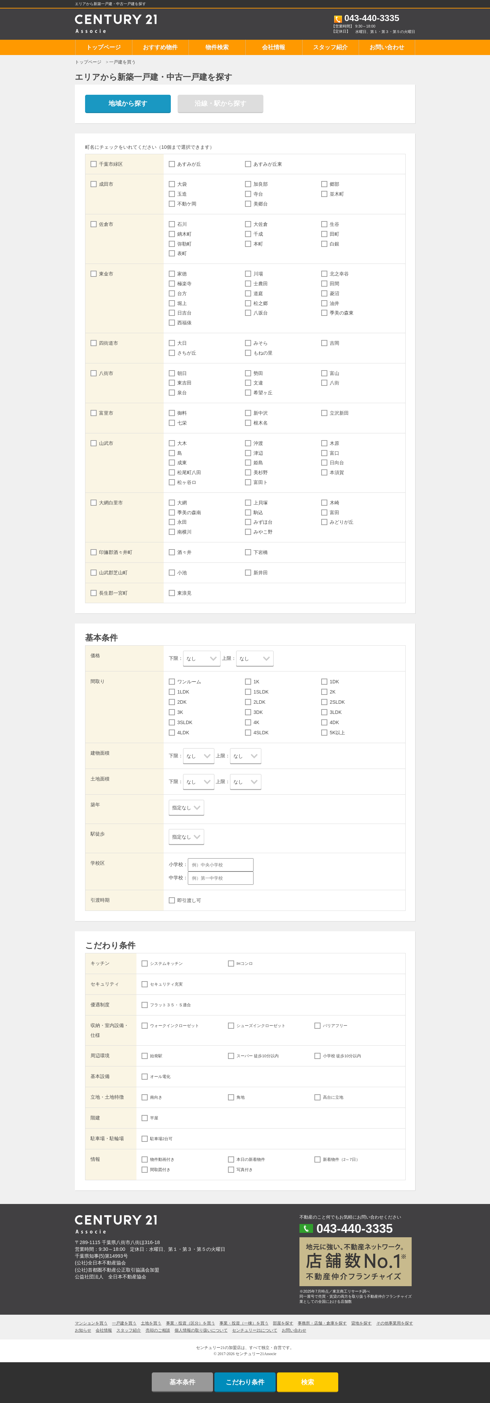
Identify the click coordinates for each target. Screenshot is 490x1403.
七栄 (182, 423)
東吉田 (184, 382)
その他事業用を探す (394, 1323)
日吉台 (184, 313)
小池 (182, 572)
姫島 (258, 462)
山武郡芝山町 (113, 572)
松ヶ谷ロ (186, 482)
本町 (258, 244)
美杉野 (261, 472)
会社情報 (273, 47)
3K (180, 712)
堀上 (182, 303)
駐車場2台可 (161, 1139)
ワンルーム (189, 681)
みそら (261, 343)
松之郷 (261, 303)
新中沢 (261, 413)
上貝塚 (261, 502)
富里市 (106, 413)
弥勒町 (184, 244)
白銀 (334, 244)
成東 (182, 462)
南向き (156, 1097)
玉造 (182, 194)
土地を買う (151, 1323)
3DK (258, 712)
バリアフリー (335, 1026)
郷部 (334, 184)
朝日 (182, 373)
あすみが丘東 (268, 164)
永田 (182, 522)
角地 (240, 1097)
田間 (334, 283)
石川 (182, 224)
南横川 (184, 532)
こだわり (245, 1382)
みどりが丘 (342, 522)
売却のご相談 (158, 1330)
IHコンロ (244, 963)
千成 (258, 234)
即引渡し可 (189, 900)
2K (333, 692)
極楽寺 (184, 283)
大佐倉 (261, 224)
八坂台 (261, 313)
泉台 (182, 392)
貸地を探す (361, 1323)
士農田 (261, 283)
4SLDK (261, 732)
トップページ (103, 47)
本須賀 (337, 472)
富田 (334, 512)
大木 (182, 443)
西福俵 (184, 322)
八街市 (106, 373)
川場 (258, 273)
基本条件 (182, 1382)
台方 (182, 293)
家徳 (182, 273)
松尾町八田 (189, 472)
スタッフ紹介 (330, 47)
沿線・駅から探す (220, 103)
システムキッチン (166, 963)
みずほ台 (263, 522)
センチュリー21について (254, 1330)
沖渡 (258, 443)
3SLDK (184, 722)
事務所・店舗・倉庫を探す (322, 1323)
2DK (181, 702)
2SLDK (337, 702)
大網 (182, 502)
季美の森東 (342, 313)
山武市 (106, 443)
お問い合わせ (387, 47)
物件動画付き (162, 1159)
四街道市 (108, 343)
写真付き (244, 1170)
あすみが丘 (189, 164)
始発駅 (156, 1056)
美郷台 (261, 203)
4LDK (183, 732)
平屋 (154, 1118)
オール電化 (160, 1077)
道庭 (258, 293)
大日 (182, 343)
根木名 (261, 423)
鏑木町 (184, 234)
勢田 (258, 373)
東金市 (106, 273)
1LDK (183, 692)
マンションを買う (91, 1323)
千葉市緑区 (111, 164)
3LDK (336, 712)
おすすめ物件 (160, 47)
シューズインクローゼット (260, 1026)
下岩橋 (261, 552)
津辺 (258, 453)
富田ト (261, 482)
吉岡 (334, 343)
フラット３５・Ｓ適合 (170, 1005)
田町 (334, 234)
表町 (182, 253)
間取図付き (160, 1170)
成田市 (106, 184)
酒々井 (184, 552)
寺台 (258, 194)
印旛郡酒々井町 (115, 552)
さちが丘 (186, 353)
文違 (258, 382)
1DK (334, 681)
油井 (334, 303)
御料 (182, 413)
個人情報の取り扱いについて (201, 1330)
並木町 (337, 194)
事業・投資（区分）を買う (190, 1323)
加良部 (261, 184)
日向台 (337, 462)
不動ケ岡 (186, 203)
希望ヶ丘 (263, 392)
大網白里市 (111, 502)
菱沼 (334, 293)
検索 (307, 1382)
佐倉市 (106, 224)
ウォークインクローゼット (174, 1026)
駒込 (258, 512)
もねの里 (263, 353)
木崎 (334, 502)
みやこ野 (263, 532)
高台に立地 (333, 1097)
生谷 (334, 224)
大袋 (182, 184)
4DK (334, 722)
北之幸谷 (339, 273)
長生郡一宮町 (113, 593)
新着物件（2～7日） (341, 1159)
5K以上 (337, 732)
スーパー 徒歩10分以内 (257, 1056)
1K (256, 681)
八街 (334, 382)
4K (256, 722)
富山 (334, 373)
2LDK (259, 702)
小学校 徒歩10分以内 (342, 1056)
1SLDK (261, 692)
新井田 (261, 572)
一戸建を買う (124, 1323)
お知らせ (83, 1330)
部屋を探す (283, 1323)
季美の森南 (189, 512)
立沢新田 (339, 413)
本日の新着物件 (250, 1159)
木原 (334, 443)
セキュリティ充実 (166, 984)
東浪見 (184, 593)
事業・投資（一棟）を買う (243, 1323)
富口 (334, 453)
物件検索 (217, 47)
